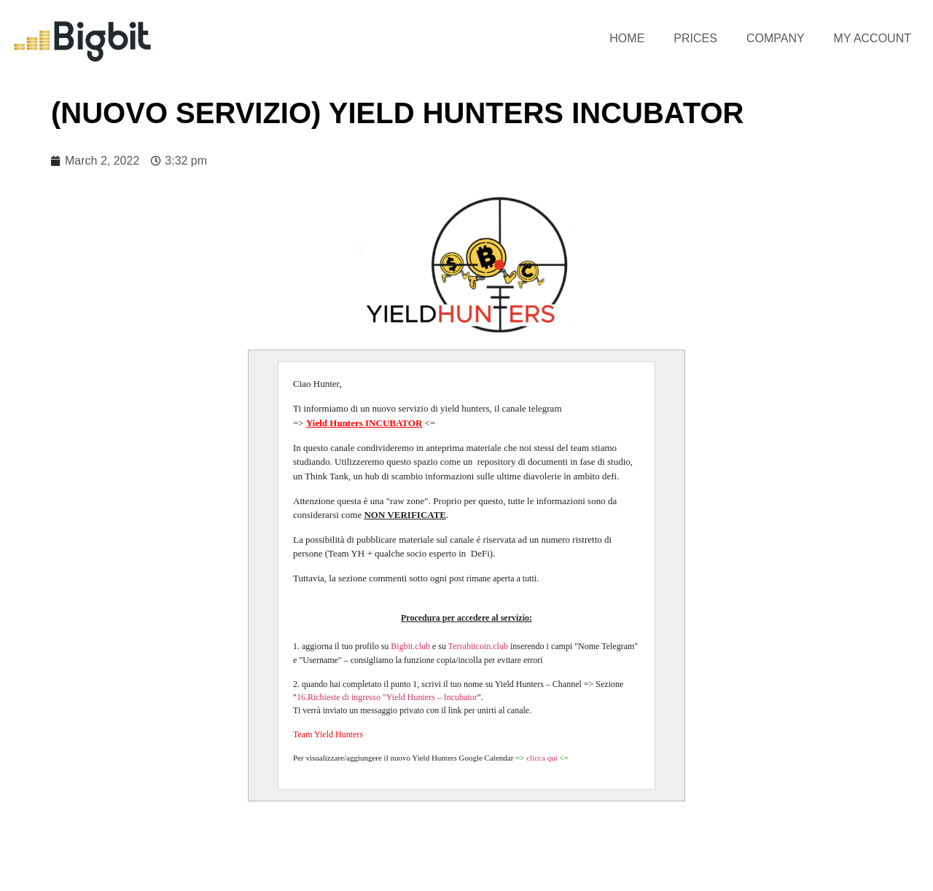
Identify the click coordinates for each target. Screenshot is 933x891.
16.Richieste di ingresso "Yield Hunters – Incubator (387, 697)
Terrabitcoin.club (478, 646)
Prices (695, 38)
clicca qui (542, 757)
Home (626, 38)
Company (775, 38)
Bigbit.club (410, 646)
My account (872, 38)
